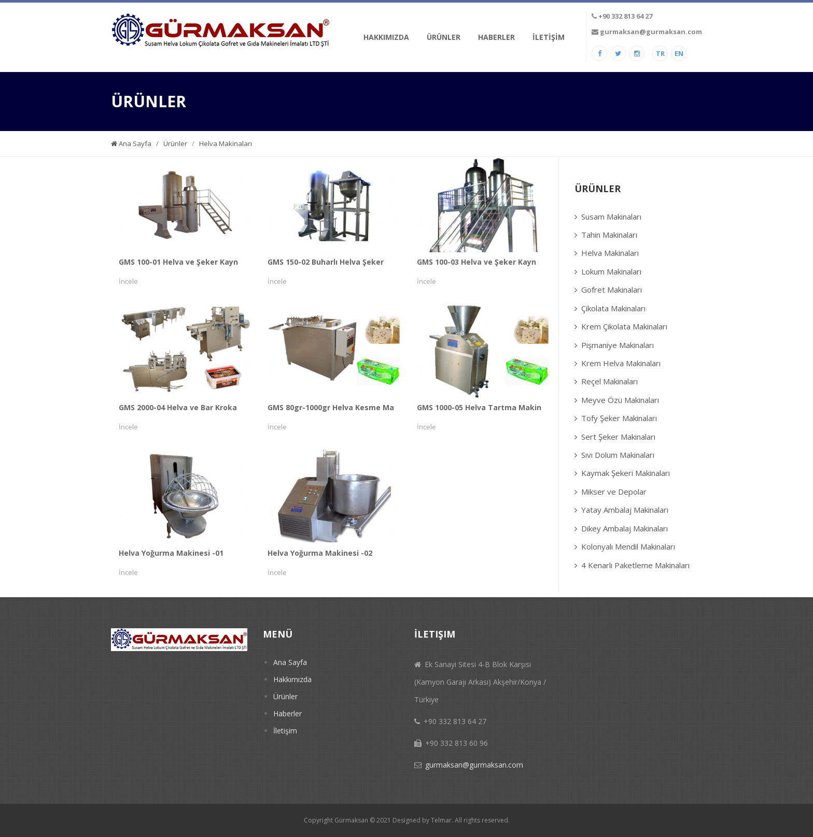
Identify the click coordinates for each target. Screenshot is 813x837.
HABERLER (496, 37)
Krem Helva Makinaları (621, 363)
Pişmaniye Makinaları (617, 345)
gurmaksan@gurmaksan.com (651, 31)
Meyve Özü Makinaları (620, 400)
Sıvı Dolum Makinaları (617, 455)
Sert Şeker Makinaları (618, 436)
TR (660, 53)
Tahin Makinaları (609, 234)
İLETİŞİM (548, 37)
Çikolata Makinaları (613, 308)
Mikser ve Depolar (614, 491)
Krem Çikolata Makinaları (624, 326)
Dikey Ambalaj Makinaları (624, 528)
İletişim (285, 730)
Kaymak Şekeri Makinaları (625, 473)
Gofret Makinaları (611, 289)
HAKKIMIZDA (386, 37)
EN (679, 53)
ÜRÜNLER (443, 37)
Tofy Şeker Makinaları (619, 418)
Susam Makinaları (611, 216)
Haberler (287, 713)
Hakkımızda (292, 679)
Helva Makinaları (225, 143)
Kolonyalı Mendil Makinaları (628, 546)
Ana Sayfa (131, 143)
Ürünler (176, 143)
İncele (128, 281)
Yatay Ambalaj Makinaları (624, 509)
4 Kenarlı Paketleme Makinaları (635, 565)
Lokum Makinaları (611, 271)
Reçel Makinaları (609, 381)
